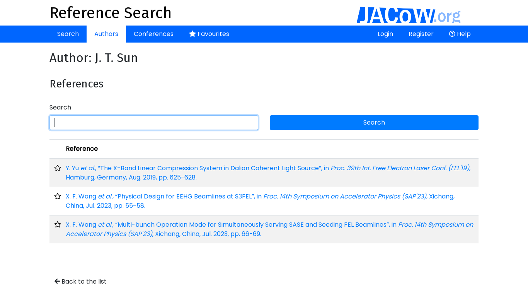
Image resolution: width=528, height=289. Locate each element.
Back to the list (81, 281)
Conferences (154, 33)
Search (68, 33)
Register (421, 33)
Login (385, 33)
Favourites (209, 33)
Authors (106, 33)
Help (460, 33)
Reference (82, 148)
